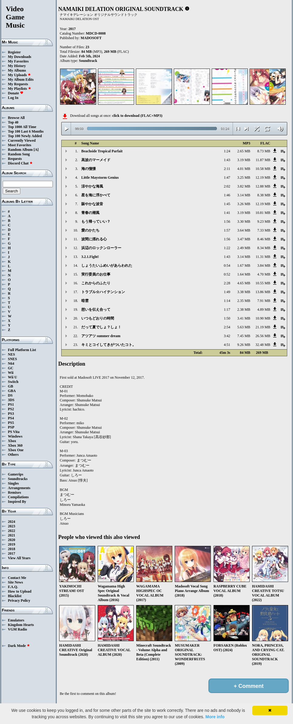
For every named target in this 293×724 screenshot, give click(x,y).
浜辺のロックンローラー (101, 248)
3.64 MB (243, 230)
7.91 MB (263, 301)
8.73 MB (263, 151)
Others (13, 454)
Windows (15, 436)
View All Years (19, 558)
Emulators (16, 620)
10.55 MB (262, 283)
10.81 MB (262, 213)
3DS (11, 400)
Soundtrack (88, 61)
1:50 (227, 318)
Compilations (18, 497)
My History (17, 66)
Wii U (12, 377)
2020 (11, 540)
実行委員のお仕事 (95, 274)
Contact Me (17, 578)
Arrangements (19, 488)
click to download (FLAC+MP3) (137, 115)
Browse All (16, 118)
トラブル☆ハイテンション (103, 292)
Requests (15, 159)
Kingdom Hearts (21, 625)
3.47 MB (243, 239)
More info (214, 716)
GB (10, 386)
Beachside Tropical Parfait (102, 151)
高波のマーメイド (95, 160)
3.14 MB (243, 195)
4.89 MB (263, 309)
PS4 (11, 418)
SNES (12, 359)
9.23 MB (263, 221)
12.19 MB (262, 177)
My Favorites (18, 61)
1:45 (227, 204)
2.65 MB (243, 151)
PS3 (11, 413)
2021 (11, 535)
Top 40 (13, 122)
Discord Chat (20, 163)
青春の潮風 (90, 213)
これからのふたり (95, 283)
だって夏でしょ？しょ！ (101, 327)
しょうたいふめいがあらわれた (106, 265)
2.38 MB (243, 309)
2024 (11, 521)
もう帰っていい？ (95, 221)
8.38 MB (263, 195)
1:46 (227, 195)
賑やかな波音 (92, 204)
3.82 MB (243, 186)
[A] (36, 149)
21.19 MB (262, 327)
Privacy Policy (19, 600)
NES (11, 354)
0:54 (227, 265)
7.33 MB (263, 230)
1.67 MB (243, 265)
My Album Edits (21, 79)
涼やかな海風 (92, 186)
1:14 (227, 301)
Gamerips (15, 474)
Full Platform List (22, 350)
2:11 (227, 169)
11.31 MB (263, 257)
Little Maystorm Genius (100, 177)
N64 (11, 363)
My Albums (17, 70)
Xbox (12, 441)
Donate (15, 93)
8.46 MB (263, 239)
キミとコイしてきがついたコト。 (108, 345)
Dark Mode (19, 646)
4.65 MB (243, 283)
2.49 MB (243, 248)
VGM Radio (17, 629)
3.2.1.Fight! (90, 257)
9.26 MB (243, 345)
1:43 (227, 160)
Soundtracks (18, 479)
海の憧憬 (88, 169)
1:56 (227, 221)
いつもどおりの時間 (97, 318)
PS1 (11, 404)
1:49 (227, 292)
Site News (15, 582)
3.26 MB (243, 204)
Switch (13, 382)
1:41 (227, 213)
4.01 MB (243, 169)
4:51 (227, 345)
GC (10, 368)
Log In (13, 98)
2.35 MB (243, 301)
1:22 (227, 248)
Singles (13, 483)
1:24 (227, 151)
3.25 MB (243, 177)
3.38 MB (243, 292)
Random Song (19, 154)
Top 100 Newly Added (25, 136)
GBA (12, 391)
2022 (11, 531)
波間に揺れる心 (94, 239)
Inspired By (17, 501)
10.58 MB (262, 169)
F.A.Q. (13, 587)
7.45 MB (243, 336)
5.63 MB (243, 327)
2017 (11, 553)
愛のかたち (90, 230)
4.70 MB (263, 274)
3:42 (227, 336)
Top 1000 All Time (22, 127)
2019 (11, 544)
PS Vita (13, 432)
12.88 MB (262, 186)
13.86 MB (262, 292)
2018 (11, 549)
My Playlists (19, 88)
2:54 (227, 327)
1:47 (227, 177)
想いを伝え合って (95, 309)
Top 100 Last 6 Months (26, 131)
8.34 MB (263, 248)
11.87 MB (263, 160)
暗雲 (85, 301)
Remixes (14, 492)
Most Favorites (19, 145)
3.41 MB (243, 318)
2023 (11, 526)
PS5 (11, 423)
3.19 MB (243, 160)
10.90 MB (262, 318)
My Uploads (19, 75)
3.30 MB (243, 221)
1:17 (227, 309)
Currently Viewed (21, 140)
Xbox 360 (15, 445)
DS (10, 395)
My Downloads (19, 57)
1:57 (227, 230)
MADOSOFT (91, 38)
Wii (10, 372)
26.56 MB (262, 336)
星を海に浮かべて (95, 195)
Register (14, 52)
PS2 (11, 409)
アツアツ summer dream (100, 336)
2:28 (227, 283)
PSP (11, 427)
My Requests (18, 84)
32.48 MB (262, 345)
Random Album (20, 149)
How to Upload (19, 591)
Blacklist (15, 596)
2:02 (227, 186)
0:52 (227, 274)
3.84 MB (263, 265)
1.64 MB (243, 274)
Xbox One (16, 450)
